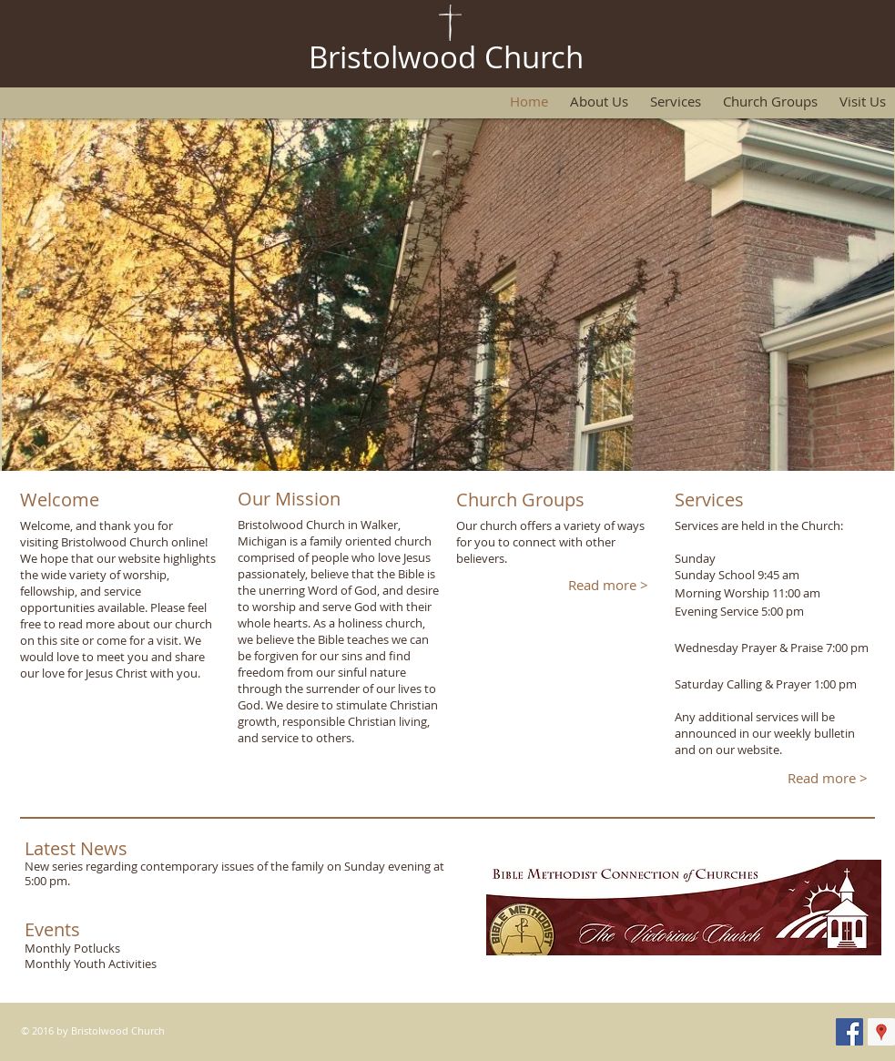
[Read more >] (608, 585)
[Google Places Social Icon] (881, 1032)
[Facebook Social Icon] (849, 1032)
